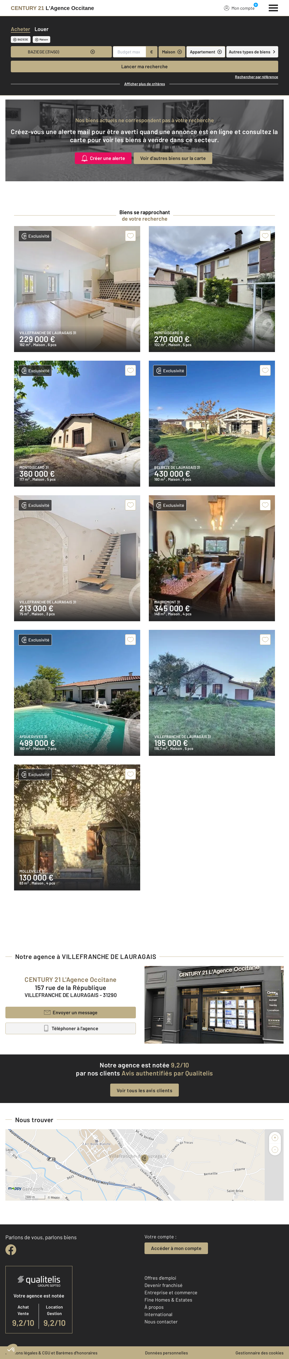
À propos (154, 1307)
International (158, 1314)
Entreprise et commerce (170, 1292)
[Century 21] (52, 8)
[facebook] (10, 1249)
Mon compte (239, 8)
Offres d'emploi (160, 1278)
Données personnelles (166, 1352)
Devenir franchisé (163, 1285)
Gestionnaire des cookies (260, 1352)
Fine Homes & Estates (168, 1300)
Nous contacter (161, 1321)
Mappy (55, 1197)
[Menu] (273, 7)
